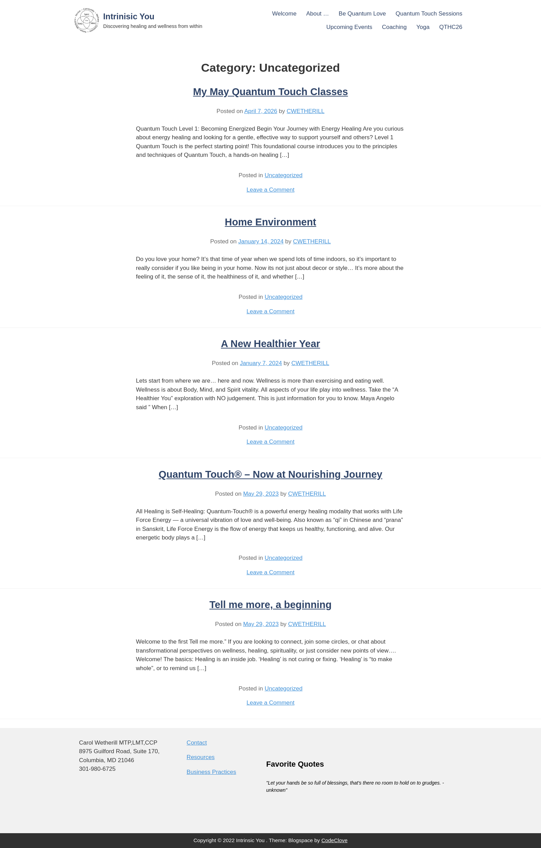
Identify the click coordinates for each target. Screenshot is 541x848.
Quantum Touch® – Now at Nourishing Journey (270, 474)
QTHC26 (450, 27)
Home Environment (270, 222)
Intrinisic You (129, 16)
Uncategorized (284, 175)
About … (317, 13)
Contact (197, 742)
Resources (201, 757)
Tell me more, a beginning (270, 604)
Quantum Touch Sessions (429, 13)
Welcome (284, 13)
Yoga (423, 27)
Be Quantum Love (362, 13)
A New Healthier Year (270, 343)
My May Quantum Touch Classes (270, 91)
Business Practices (211, 772)
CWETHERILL (306, 111)
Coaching (394, 27)
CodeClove (335, 840)
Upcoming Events (349, 27)
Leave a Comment (271, 189)
